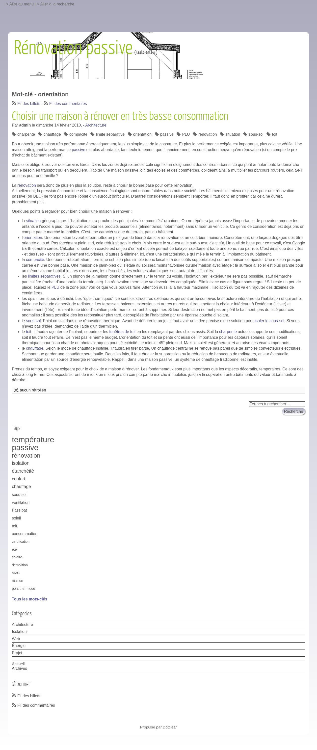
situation (232, 134)
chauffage (52, 134)
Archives (19, 668)
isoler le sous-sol (269, 321)
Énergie (19, 646)
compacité (78, 134)
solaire (17, 557)
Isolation (19, 631)
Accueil (18, 664)
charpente (26, 134)
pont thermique (23, 589)
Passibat (19, 510)
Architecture (95, 125)
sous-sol (256, 134)
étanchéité (23, 471)
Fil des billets (28, 104)
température (33, 440)
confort (18, 478)
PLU (186, 134)
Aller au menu (21, 4)
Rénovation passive (73, 48)
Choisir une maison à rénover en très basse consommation (120, 116)
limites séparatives (44, 276)
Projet (17, 653)
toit (274, 134)
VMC (16, 573)
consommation (24, 534)
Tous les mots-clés (29, 599)
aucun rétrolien (33, 390)
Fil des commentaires (68, 104)
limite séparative (110, 134)
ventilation (20, 502)
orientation (142, 134)
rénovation (207, 134)
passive (167, 134)
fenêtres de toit (122, 332)
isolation (20, 463)
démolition (20, 565)
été (14, 549)
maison (17, 581)
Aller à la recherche (57, 4)
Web (16, 639)
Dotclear (170, 727)
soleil (16, 518)
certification (20, 541)
